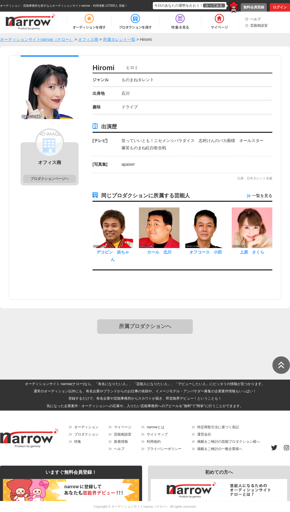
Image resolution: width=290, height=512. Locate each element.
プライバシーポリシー (164, 449)
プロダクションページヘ (49, 179)
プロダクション (86, 434)
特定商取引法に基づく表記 (218, 427)
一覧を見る (259, 195)
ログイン (280, 7)
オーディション (86, 427)
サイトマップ (157, 434)
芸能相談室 (259, 25)
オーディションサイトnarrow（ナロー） (140, 506)
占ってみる (214, 5)
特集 (77, 442)
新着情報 (121, 442)
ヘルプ (255, 19)
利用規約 (154, 442)
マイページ (122, 427)
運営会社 (204, 434)
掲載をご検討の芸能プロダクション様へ (228, 442)
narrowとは (155, 427)
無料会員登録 (253, 7)
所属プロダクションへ (145, 326)
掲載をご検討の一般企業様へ (219, 449)
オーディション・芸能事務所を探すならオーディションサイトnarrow (45, 5)
